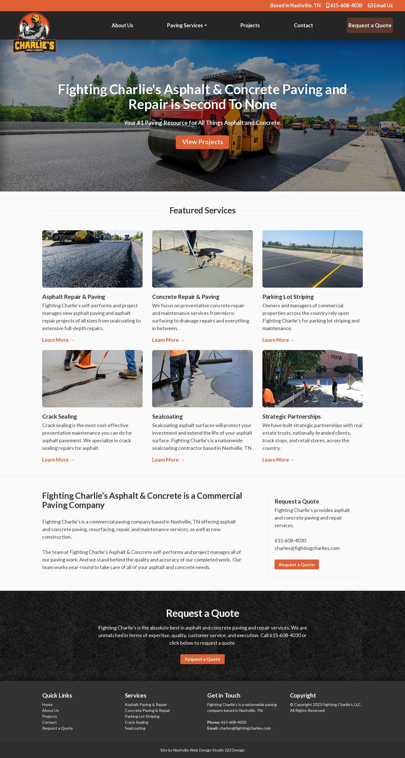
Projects (251, 25)
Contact (304, 25)
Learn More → (58, 340)
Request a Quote (370, 25)
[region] (202, 115)
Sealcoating (135, 728)
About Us (122, 25)
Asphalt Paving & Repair (146, 704)
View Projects (202, 142)
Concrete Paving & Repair (147, 710)
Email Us (380, 5)
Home (47, 704)
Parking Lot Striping (142, 716)
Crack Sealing (136, 722)
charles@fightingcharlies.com (245, 728)
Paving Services (186, 25)
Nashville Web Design (192, 750)
